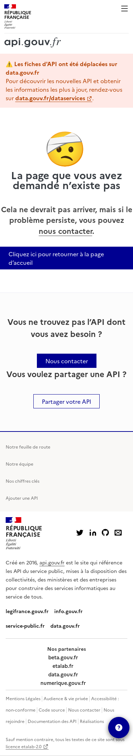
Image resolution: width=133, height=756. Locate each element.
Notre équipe (19, 464)
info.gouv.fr (68, 611)
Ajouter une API (22, 498)
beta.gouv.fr (63, 657)
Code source (52, 710)
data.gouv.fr (65, 625)
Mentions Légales (23, 698)
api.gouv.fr (52, 562)
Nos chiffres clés (22, 481)
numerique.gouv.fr (63, 682)
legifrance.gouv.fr (27, 611)
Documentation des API (52, 721)
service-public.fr (25, 625)
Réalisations (92, 721)
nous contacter (65, 230)
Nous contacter (84, 710)
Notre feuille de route (28, 447)
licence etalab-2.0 (23, 746)
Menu (124, 8)
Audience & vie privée (66, 698)
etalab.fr (62, 665)
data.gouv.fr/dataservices (50, 98)
